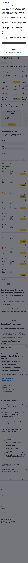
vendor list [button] (19, 23)
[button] (14, 43)
